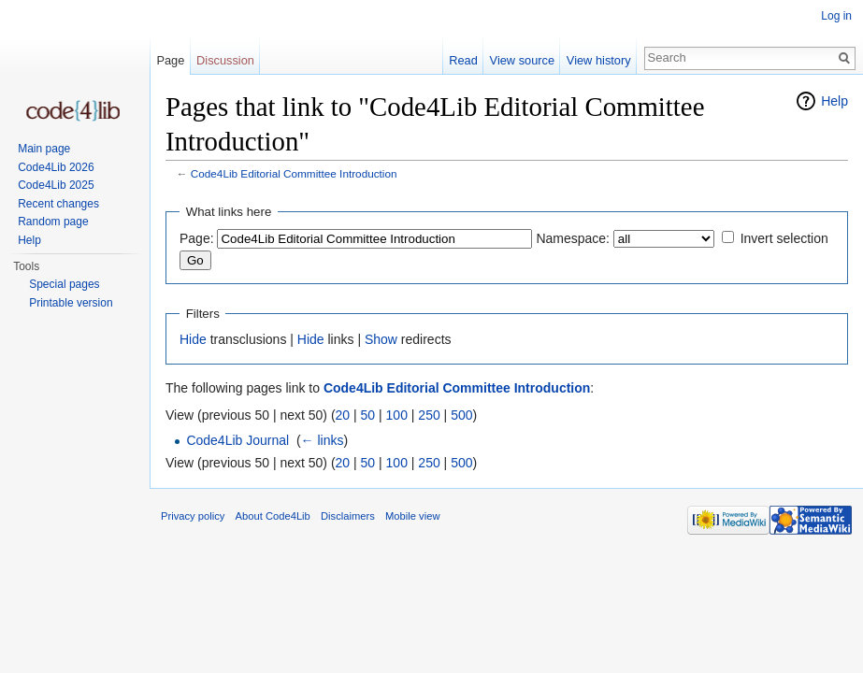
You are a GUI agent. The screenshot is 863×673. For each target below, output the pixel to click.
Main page (44, 148)
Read (463, 60)
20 (343, 415)
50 (368, 415)
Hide (193, 339)
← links (322, 440)
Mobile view (412, 516)
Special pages (64, 284)
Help (834, 100)
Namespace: (573, 238)
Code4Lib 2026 (55, 167)
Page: (197, 238)
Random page (53, 221)
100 (397, 415)
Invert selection (784, 238)
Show (381, 339)
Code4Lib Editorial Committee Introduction (294, 173)
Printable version (70, 302)
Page (170, 60)
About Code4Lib (273, 516)
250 (428, 415)
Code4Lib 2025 (55, 185)
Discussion (225, 60)
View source (522, 60)
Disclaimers (348, 516)
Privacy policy (192, 516)
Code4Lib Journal (237, 440)
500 (461, 415)
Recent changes (58, 203)
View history (599, 60)
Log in (836, 15)
